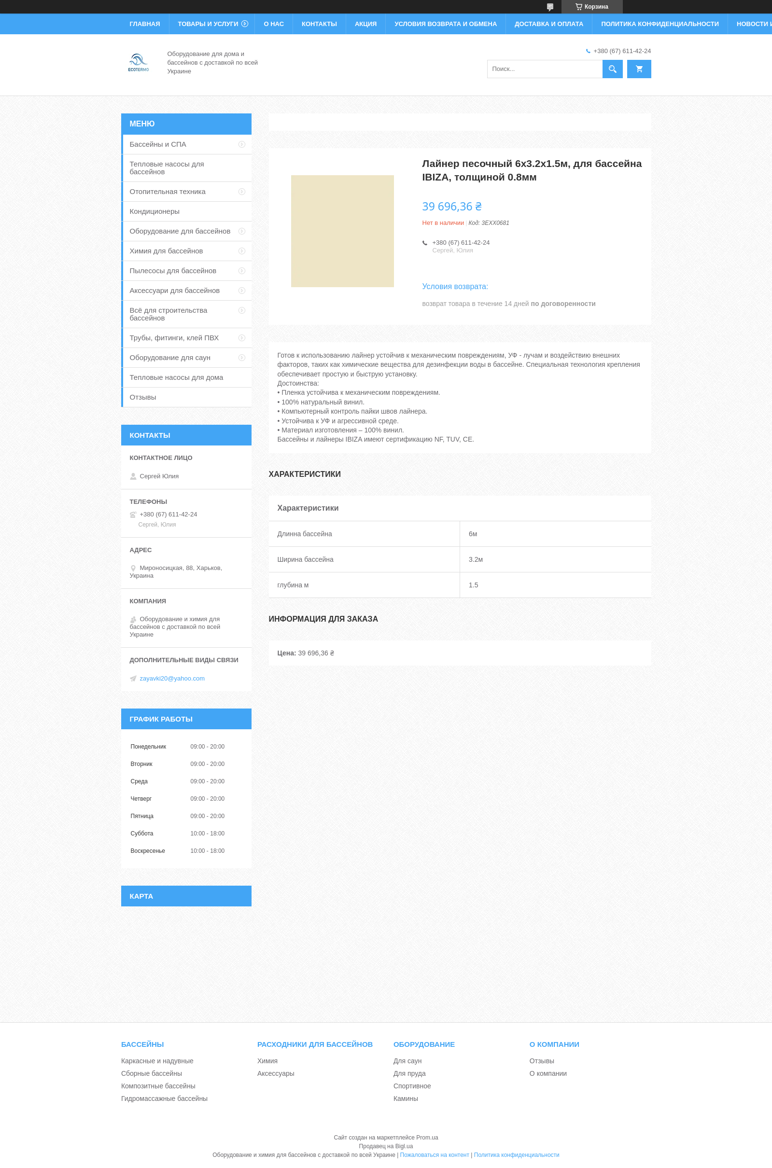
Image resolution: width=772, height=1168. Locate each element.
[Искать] (613, 69)
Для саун (407, 1061)
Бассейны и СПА (158, 144)
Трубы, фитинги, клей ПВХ (174, 338)
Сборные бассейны (151, 1073)
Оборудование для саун (170, 357)
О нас (274, 24)
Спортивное (412, 1086)
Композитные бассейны (158, 1086)
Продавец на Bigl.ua (386, 1146)
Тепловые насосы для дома (177, 377)
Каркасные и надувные (157, 1061)
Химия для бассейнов (166, 251)
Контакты (319, 24)
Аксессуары (276, 1073)
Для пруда (409, 1073)
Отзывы (143, 397)
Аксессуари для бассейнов (175, 290)
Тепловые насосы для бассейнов (167, 168)
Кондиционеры (155, 211)
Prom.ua (427, 1137)
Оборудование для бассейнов (180, 231)
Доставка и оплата (549, 24)
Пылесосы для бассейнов (173, 270)
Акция (366, 24)
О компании (548, 1073)
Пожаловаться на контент (434, 1155)
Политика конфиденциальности (660, 24)
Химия (267, 1061)
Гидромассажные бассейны (164, 1098)
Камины (405, 1098)
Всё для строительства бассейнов (169, 314)
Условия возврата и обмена (445, 24)
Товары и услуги (208, 24)
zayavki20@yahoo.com (172, 678)
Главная (145, 24)
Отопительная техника (168, 191)
